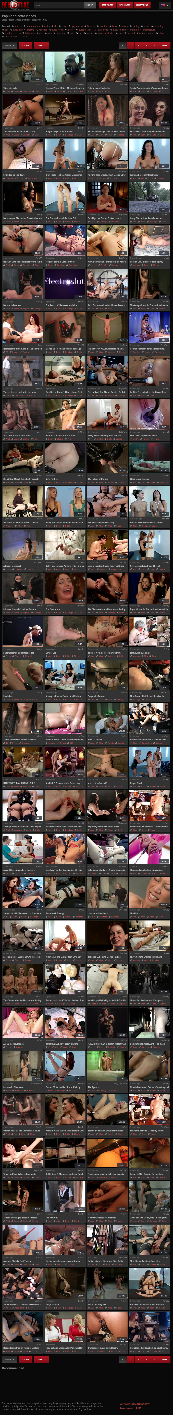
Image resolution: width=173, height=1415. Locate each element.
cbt (55, 26)
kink (120, 33)
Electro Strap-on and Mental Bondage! (63, 348)
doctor (71, 29)
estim (47, 26)
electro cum (58, 29)
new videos (124, 5)
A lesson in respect (12, 566)
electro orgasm (146, 33)
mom (25, 36)
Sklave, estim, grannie (140, 652)
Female (146, 439)
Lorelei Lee (51, 652)
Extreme (79, 91)
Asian (100, 134)
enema (124, 26)
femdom (91, 26)
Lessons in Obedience (98, 913)
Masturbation (33, 178)
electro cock (85, 29)
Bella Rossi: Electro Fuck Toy (101, 522)
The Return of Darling (98, 479)
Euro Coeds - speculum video (143, 435)
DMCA (138, 1408)
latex (114, 26)
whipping (158, 26)
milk (49, 33)
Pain (123, 1351)
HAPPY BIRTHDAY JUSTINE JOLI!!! (19, 783)
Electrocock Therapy (139, 479)
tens (7, 36)
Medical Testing (95, 739)
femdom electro (13, 33)
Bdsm (16, 91)
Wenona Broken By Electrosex (144, 174)
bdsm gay (30, 33)
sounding (61, 33)
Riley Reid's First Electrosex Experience (64, 174)
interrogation (33, 26)
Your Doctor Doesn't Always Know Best (64, 392)
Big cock (9, 178)
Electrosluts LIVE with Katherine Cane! (64, 826)
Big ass (102, 178)
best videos (107, 5)
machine (134, 29)
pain (72, 33)
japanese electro (105, 33)
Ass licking (19, 1307)
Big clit (63, 743)
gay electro (77, 26)
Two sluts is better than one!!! (17, 435)
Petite (69, 439)
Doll (33, 482)
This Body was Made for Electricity (19, 131)
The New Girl (52, 1217)
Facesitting (159, 352)
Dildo (37, 91)
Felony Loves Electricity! (99, 88)
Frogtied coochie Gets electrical (60, 261)
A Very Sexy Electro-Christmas (102, 1217)
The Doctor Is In (53, 609)
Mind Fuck (135, 913)
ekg (80, 33)
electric (18, 26)
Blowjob (28, 656)
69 (7, 352)
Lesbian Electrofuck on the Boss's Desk (148, 392)
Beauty (110, 830)
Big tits (93, 265)
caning (136, 26)
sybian (90, 33)
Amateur (136, 265)
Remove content (126, 1408)
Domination (74, 265)
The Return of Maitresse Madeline (61, 305)
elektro (30, 29)
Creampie (115, 221)
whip (161, 33)
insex (16, 36)
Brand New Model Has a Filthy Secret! (21, 479)
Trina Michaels (10, 88)
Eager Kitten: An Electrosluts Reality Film (149, 609)
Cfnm (59, 91)
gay (6, 29)
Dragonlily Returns (96, 696)
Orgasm (19, 1047)
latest (25, 45)
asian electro (101, 29)
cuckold (131, 33)
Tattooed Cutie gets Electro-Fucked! (104, 956)
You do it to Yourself (97, 783)
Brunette (26, 134)
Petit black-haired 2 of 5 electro (60, 435)
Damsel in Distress (12, 305)
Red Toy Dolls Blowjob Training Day (146, 261)
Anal (8, 91)
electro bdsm (119, 29)
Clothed (68, 699)
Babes (15, 743)
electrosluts (149, 29)
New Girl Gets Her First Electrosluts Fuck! (22, 261)
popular (9, 45)
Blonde (153, 134)
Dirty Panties (52, 479)
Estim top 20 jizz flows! (14, 174)
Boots (28, 830)
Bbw (146, 656)
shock (147, 26)
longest (42, 45)
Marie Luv (8, 696)
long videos (142, 5)
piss (41, 33)
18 (91, 439)
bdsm (64, 26)
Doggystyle (116, 265)
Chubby (104, 265)
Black (120, 830)
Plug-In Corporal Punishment (59, 131)
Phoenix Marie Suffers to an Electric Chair (65, 1130)
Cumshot (136, 352)
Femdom (71, 1264)
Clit (71, 743)
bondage (43, 29)
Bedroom (18, 830)
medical (104, 26)
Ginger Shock (136, 783)
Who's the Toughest (97, 1304)
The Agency (93, 1087)
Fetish (156, 439)
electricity (18, 29)
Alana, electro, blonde (13, 1043)
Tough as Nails (52, 1304)
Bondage (27, 91)
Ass (142, 178)
